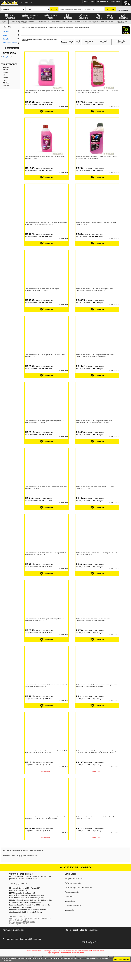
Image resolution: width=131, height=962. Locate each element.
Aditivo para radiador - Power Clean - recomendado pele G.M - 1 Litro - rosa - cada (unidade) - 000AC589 (46, 751)
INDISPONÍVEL (46, 771)
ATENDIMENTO (116, 1)
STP (4, 85)
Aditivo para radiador (9, 66)
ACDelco (6, 77)
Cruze (67, 27)
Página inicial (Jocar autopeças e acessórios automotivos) (39, 27)
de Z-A (78, 42)
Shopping (6, 57)
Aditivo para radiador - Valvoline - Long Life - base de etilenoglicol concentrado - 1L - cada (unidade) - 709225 (46, 223)
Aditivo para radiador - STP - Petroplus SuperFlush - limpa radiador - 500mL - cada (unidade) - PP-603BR (94, 355)
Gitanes (5, 80)
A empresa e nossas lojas (74, 879)
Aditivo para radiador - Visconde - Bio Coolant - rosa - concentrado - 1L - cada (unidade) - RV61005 (93, 619)
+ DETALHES (63, 106)
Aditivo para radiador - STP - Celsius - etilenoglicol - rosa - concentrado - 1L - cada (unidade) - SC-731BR (94, 289)
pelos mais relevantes (120, 42)
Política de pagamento (72, 883)
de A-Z (71, 42)
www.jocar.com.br (19, 916)
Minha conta (69, 897)
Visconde (6, 96)
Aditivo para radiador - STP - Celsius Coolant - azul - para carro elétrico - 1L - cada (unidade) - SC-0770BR (96, 685)
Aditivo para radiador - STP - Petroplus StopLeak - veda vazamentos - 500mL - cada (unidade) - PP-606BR (94, 421)
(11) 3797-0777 (21, 883)
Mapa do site (69, 910)
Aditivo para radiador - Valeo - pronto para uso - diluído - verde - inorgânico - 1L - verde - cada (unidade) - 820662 (45, 817)
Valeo (4, 91)
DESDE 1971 (4, 22)
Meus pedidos (70, 901)
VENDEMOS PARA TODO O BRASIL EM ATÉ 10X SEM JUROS (55, 22)
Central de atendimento (73, 906)
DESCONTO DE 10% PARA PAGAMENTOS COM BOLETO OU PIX (94, 22)
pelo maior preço (104, 42)
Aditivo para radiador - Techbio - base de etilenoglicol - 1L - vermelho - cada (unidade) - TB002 (44, 289)
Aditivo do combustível (10, 59)
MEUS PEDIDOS (102, 1)
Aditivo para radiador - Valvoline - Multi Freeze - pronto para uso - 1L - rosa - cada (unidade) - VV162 (97, 157)
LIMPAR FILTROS (122, 10)
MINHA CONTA (89, 1)
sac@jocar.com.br (21, 924)
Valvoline (6, 93)
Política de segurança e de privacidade (78, 888)
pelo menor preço (89, 42)
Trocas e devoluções (72, 892)
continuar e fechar (121, 959)
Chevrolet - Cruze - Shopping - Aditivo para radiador (20, 855)
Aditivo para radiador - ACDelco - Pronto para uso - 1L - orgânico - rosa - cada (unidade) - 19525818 (97, 91)
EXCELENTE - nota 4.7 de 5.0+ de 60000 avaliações (92, 941)
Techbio (5, 88)
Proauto (5, 83)
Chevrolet (61, 27)
